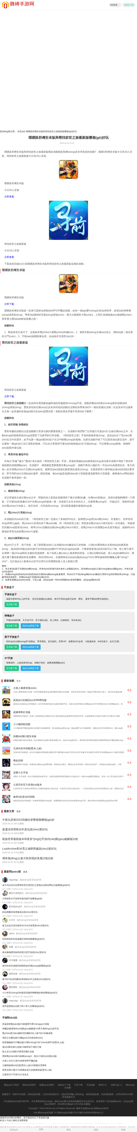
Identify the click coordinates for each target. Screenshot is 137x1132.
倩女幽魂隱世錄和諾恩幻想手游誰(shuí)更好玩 (24, 952)
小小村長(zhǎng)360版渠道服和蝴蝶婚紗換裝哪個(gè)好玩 (30, 992)
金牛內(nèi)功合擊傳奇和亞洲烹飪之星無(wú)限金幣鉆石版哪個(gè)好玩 (36, 885)
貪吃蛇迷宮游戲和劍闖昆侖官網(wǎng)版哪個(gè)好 (26, 965)
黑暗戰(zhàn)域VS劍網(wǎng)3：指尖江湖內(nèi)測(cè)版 (29, 1056)
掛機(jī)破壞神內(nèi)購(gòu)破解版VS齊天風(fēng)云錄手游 (30, 1028)
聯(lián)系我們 (29, 1085)
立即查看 (9, 196)
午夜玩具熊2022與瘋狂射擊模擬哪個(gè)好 (28, 819)
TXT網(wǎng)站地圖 (63, 1112)
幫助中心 (103, 1085)
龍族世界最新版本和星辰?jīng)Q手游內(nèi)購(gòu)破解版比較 (40, 839)
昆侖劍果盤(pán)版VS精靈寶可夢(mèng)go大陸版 (25, 1024)
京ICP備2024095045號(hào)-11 (88, 1112)
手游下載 (78, 1085)
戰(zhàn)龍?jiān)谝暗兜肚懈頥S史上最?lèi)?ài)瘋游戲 (27, 1033)
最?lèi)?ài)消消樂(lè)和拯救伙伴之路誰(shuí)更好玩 (26, 979)
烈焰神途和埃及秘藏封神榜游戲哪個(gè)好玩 (23, 939)
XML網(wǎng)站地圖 (43, 1112)
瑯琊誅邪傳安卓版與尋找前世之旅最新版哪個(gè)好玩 (51, 131)
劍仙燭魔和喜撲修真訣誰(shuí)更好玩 (20, 912)
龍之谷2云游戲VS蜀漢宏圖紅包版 (18, 1051)
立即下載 (9, 304)
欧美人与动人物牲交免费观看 (14, 1120)
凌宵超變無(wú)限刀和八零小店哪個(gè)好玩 (23, 1006)
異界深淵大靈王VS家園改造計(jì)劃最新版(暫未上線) (27, 1070)
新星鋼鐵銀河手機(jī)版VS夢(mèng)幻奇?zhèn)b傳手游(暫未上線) (33, 1042)
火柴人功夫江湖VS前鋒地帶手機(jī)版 (20, 1060)
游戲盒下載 (128, 5)
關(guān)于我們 (11, 1085)
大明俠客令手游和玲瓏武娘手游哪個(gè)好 (22, 898)
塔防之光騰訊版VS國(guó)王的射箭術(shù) (22, 1038)
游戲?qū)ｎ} (116, 1085)
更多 (18, 681)
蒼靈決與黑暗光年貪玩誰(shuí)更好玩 (25, 829)
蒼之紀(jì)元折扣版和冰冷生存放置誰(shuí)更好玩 (25, 925)
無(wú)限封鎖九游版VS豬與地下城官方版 (21, 1047)
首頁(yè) (21, 131)
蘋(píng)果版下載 (31, 625)
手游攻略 (90, 1085)
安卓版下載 (11, 604)
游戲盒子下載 (64, 1085)
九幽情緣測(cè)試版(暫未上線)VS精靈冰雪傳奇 (24, 1065)
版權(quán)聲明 (46, 1085)
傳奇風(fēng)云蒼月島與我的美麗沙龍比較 (27, 858)
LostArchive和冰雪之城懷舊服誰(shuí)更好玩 (29, 848)
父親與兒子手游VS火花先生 (15, 1074)
